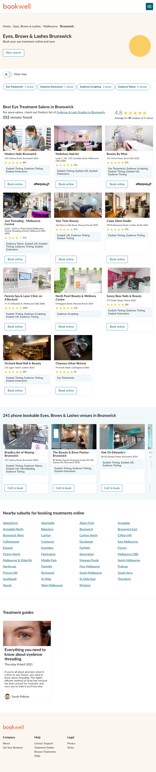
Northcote (9, 566)
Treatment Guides (44, 747)
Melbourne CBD (128, 554)
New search (13, 52)
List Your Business (13, 747)
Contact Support (43, 743)
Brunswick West (13, 535)
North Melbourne (129, 560)
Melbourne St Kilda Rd (17, 560)
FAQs (37, 756)
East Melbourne (128, 541)
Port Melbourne (90, 566)
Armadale (124, 523)
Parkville (46, 566)
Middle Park (49, 560)
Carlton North (89, 535)
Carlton (46, 535)
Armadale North (13, 529)
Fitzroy (122, 547)
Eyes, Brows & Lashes (27, 26)
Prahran (123, 566)
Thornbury (124, 579)
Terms (70, 747)
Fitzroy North (11, 554)
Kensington (87, 554)
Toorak (7, 585)
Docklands (86, 541)
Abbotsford (10, 523)
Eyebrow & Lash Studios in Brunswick (81, 112)
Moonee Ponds (89, 560)
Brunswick (67, 26)
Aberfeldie (47, 523)
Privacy (71, 743)
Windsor (85, 585)
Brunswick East (127, 529)
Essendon (47, 547)
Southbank (10, 579)
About (6, 743)
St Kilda (46, 579)
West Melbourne (52, 585)
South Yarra (125, 572)
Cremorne (47, 541)
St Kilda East (88, 579)
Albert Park (87, 523)
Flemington (48, 554)
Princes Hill (10, 572)
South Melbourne (91, 572)
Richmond (47, 572)
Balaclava (47, 529)
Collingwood (11, 541)
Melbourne (50, 26)
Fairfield (85, 547)
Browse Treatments (45, 752)
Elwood (8, 547)
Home (7, 26)
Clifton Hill (124, 535)
